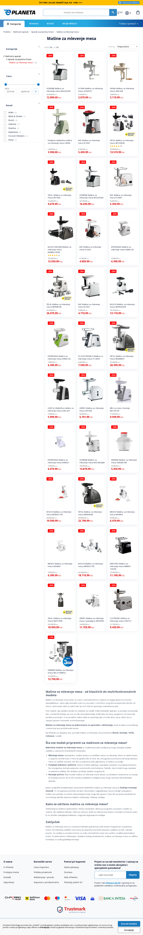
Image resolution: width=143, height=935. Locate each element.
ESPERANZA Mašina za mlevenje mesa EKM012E (122, 248)
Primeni (35, 81)
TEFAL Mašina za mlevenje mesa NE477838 (59, 619)
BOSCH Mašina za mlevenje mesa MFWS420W (122, 305)
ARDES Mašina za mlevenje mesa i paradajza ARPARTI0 (91, 619)
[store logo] (19, 12)
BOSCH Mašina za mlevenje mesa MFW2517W (59, 513)
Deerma (11, 114)
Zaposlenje (8, 882)
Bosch (10, 106)
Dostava (68, 872)
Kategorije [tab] (8, 46)
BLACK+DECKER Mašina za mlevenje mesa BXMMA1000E (59, 249)
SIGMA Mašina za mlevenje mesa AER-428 (122, 89)
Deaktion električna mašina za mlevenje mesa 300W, (60, 141)
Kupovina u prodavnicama (46, 882)
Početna (7, 32)
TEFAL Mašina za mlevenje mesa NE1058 (59, 196)
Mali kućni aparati (21, 32)
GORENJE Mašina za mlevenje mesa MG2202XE (59, 89)
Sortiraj (111, 46)
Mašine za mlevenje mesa (23, 58)
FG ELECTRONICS (16, 122)
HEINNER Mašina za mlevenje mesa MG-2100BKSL (60, 671)
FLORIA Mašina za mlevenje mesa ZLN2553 (90, 89)
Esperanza (12, 118)
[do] (25, 81)
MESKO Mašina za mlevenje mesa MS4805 (60, 565)
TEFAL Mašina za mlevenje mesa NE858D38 (58, 305)
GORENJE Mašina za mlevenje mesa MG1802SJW (92, 461)
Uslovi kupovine (41, 867)
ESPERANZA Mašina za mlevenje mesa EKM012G (59, 357)
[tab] (17, 861)
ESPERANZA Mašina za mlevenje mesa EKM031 (58, 461)
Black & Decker (15, 102)
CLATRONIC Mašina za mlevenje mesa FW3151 (121, 619)
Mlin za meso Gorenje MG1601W (120, 409)
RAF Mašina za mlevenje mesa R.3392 (89, 141)
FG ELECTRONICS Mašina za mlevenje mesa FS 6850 (90, 357)
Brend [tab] (6, 93)
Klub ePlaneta (70, 877)
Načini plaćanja (71, 867)
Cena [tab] (5, 69)
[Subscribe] (133, 875)
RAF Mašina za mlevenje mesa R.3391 (89, 305)
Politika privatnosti (43, 872)
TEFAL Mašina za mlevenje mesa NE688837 (121, 357)
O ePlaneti (8, 867)
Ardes (10, 98)
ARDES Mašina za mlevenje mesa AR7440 (91, 409)
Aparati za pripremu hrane (42, 32)
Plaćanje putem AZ (73, 882)
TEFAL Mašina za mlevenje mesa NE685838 (90, 513)
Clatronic (12, 110)
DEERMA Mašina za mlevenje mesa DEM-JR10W (124, 461)
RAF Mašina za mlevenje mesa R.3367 (90, 248)
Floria (10, 126)
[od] (10, 81)
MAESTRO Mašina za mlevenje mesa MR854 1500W (120, 566)
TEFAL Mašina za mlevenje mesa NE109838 (121, 141)
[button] (122, 12)
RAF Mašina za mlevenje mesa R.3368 (121, 196)
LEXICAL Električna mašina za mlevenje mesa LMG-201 (61, 409)
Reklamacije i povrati (43, 877)
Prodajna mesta (11, 872)
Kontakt (7, 877)
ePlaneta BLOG (112, 883)
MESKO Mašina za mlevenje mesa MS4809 (122, 513)
